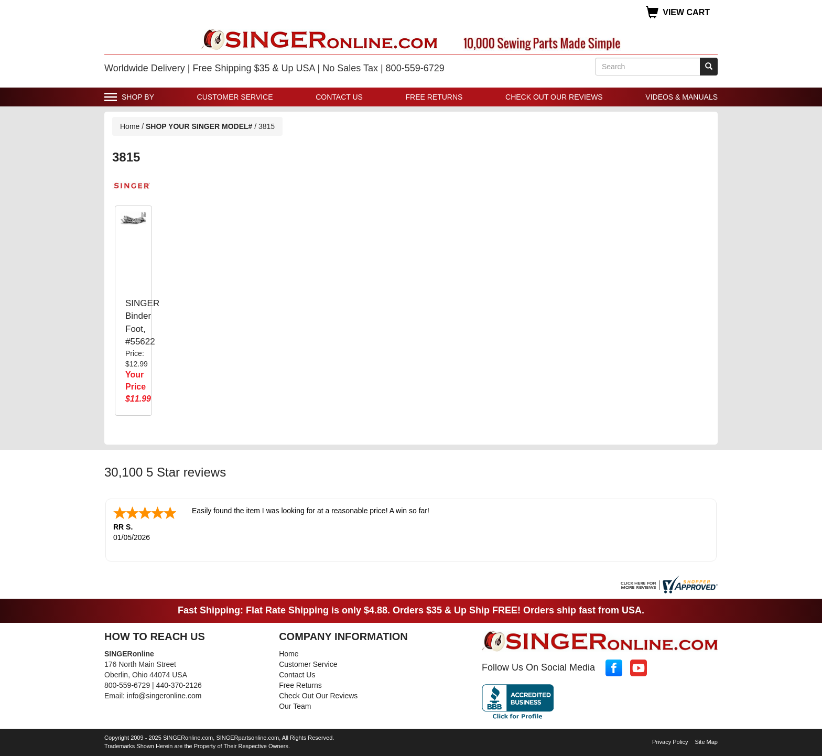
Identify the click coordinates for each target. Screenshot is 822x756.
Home (129, 126)
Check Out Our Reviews (554, 97)
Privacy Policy (670, 742)
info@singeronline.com (164, 696)
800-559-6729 (127, 685)
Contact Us (339, 97)
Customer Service (235, 97)
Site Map (706, 742)
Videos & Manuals (681, 97)
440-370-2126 (179, 685)
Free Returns (434, 97)
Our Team (295, 706)
